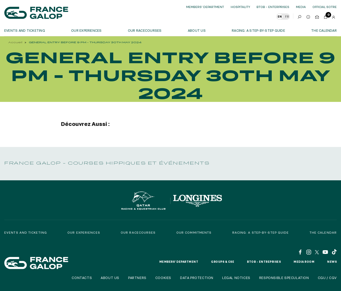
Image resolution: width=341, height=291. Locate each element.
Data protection (196, 278)
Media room (304, 261)
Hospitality (240, 7)
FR (287, 16)
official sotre (324, 7)
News (332, 261)
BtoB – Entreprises (264, 261)
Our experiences (83, 232)
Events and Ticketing (25, 232)
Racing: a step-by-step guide (258, 30)
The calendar (324, 30)
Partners (137, 278)
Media (301, 7)
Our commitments (194, 232)
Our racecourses (145, 30)
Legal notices (236, 278)
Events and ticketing (24, 30)
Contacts (82, 278)
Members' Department (205, 7)
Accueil (15, 42)
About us (197, 30)
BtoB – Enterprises (273, 7)
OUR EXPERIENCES (86, 30)
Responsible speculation (284, 278)
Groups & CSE (222, 261)
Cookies (163, 278)
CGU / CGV (327, 278)
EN (280, 16)
